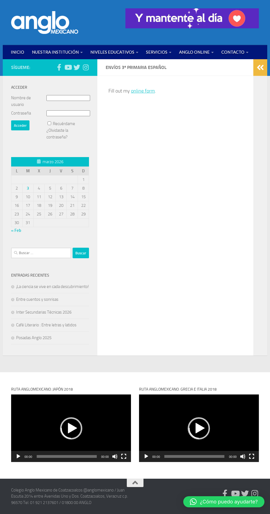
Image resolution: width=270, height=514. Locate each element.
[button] (71, 428)
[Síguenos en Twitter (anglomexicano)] (76, 67)
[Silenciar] (115, 456)
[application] (71, 428)
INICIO (17, 51)
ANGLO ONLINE (194, 51)
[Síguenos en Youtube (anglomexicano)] (68, 67)
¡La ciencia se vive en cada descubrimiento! (52, 286)
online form (143, 91)
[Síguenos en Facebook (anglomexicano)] (59, 67)
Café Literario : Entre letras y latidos (46, 324)
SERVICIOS (156, 51)
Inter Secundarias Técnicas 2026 (43, 312)
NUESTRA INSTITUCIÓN (55, 51)
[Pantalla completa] (124, 456)
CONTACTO (232, 51)
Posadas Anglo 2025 (33, 337)
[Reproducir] (18, 456)
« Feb (16, 230)
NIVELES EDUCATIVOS (112, 51)
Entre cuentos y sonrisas (37, 299)
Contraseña (21, 113)
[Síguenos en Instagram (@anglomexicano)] (85, 67)
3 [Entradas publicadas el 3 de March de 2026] (28, 188)
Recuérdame (64, 123)
